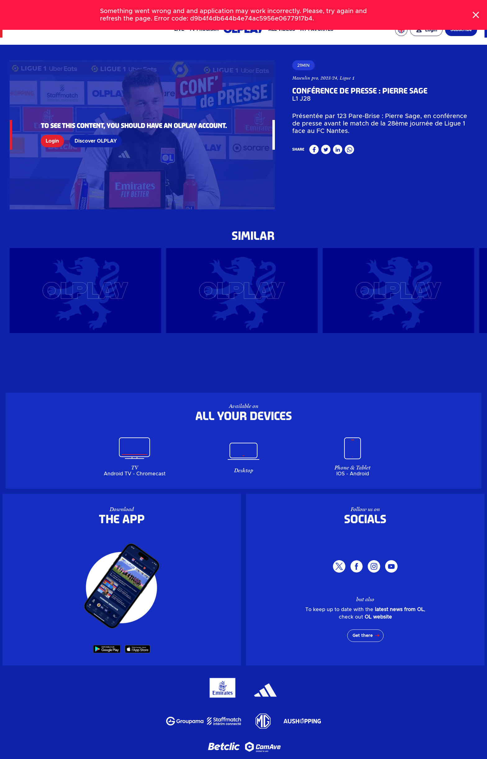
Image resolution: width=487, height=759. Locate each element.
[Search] (243, 7)
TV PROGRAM (204, 29)
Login (52, 141)
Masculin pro (305, 78)
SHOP (77, 8)
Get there (363, 635)
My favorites (316, 29)
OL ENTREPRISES (459, 7)
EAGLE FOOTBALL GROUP (407, 7)
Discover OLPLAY (96, 141)
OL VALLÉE (362, 7)
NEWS (39, 8)
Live (179, 29)
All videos (281, 29)
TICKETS (58, 8)
